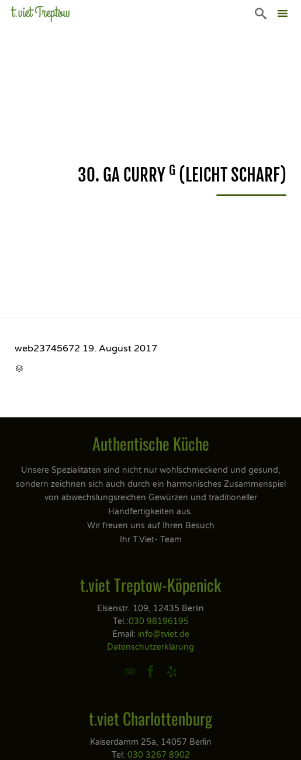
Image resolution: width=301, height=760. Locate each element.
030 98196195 (159, 621)
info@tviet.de (163, 634)
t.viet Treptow (41, 12)
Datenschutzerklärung (150, 647)
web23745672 (47, 348)
